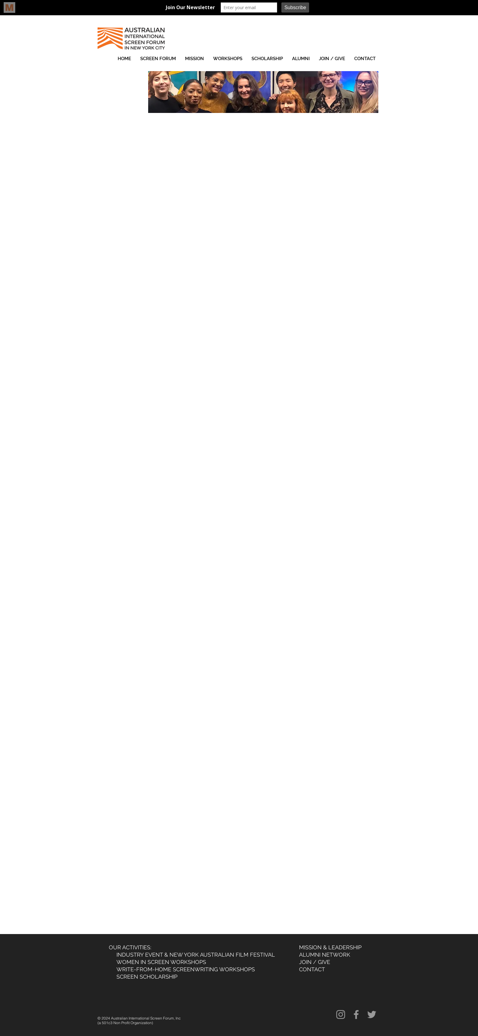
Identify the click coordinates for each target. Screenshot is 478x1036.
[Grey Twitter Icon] (372, 1014)
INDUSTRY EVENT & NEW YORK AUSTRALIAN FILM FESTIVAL (195, 954)
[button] (158, 59)
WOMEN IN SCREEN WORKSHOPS (159, 962)
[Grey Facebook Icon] (356, 1014)
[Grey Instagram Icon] (341, 1014)
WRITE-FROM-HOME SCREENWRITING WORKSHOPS (185, 969)
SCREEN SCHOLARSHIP (146, 976)
